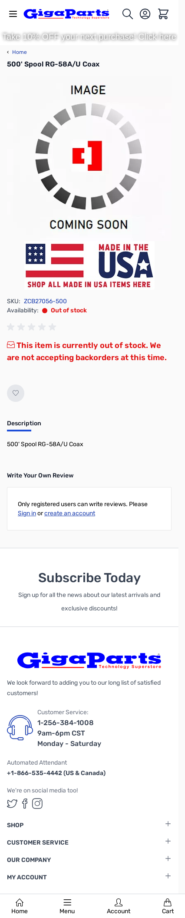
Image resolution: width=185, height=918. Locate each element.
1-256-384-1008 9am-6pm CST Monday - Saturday (69, 733)
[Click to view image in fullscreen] (89, 158)
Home (19, 906)
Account (118, 906)
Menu (67, 906)
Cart (168, 906)
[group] (33, 327)
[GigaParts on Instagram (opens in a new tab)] (37, 803)
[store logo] (71, 14)
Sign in (27, 513)
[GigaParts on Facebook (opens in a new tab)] (25, 803)
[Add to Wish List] (15, 393)
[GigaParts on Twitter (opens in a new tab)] (12, 803)
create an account (69, 513)
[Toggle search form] (127, 13)
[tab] (24, 426)
